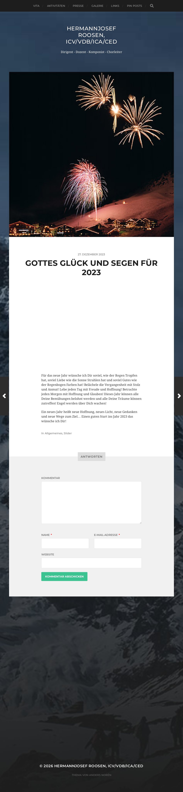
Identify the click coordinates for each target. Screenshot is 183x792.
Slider (68, 433)
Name (46, 535)
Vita (36, 6)
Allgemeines (53, 433)
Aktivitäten (56, 6)
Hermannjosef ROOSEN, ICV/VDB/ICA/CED (91, 35)
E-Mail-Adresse (107, 535)
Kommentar (50, 478)
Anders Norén (100, 775)
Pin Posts (134, 6)
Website (47, 554)
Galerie (97, 6)
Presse (78, 6)
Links (115, 6)
